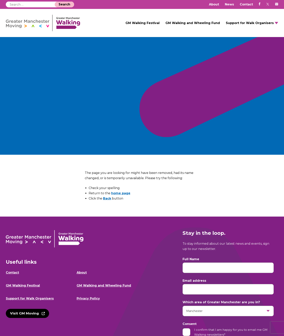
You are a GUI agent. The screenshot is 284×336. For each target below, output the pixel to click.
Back (107, 198)
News (229, 4)
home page (120, 193)
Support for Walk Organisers (250, 23)
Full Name (191, 259)
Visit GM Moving (24, 313)
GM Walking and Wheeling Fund (192, 23)
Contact (246, 4)
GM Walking (43, 23)
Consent (190, 324)
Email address (194, 280)
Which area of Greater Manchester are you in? (221, 302)
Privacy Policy (88, 298)
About (214, 4)
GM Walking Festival (143, 23)
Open (276, 23)
